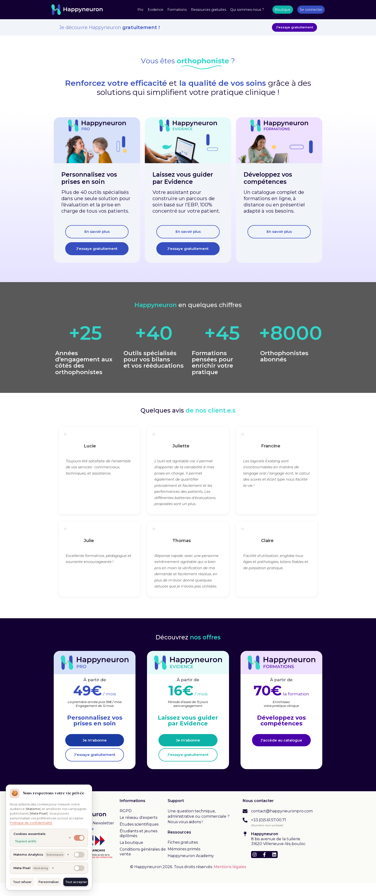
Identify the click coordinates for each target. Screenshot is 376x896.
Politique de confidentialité (31, 823)
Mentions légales (230, 879)
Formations (177, 9)
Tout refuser (22, 882)
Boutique (282, 9)
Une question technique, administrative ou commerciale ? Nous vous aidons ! (198, 829)
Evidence (155, 9)
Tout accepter (76, 882)
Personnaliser (49, 882)
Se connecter (311, 9)
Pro (140, 9)
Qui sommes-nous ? (247, 9)
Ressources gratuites (208, 9)
